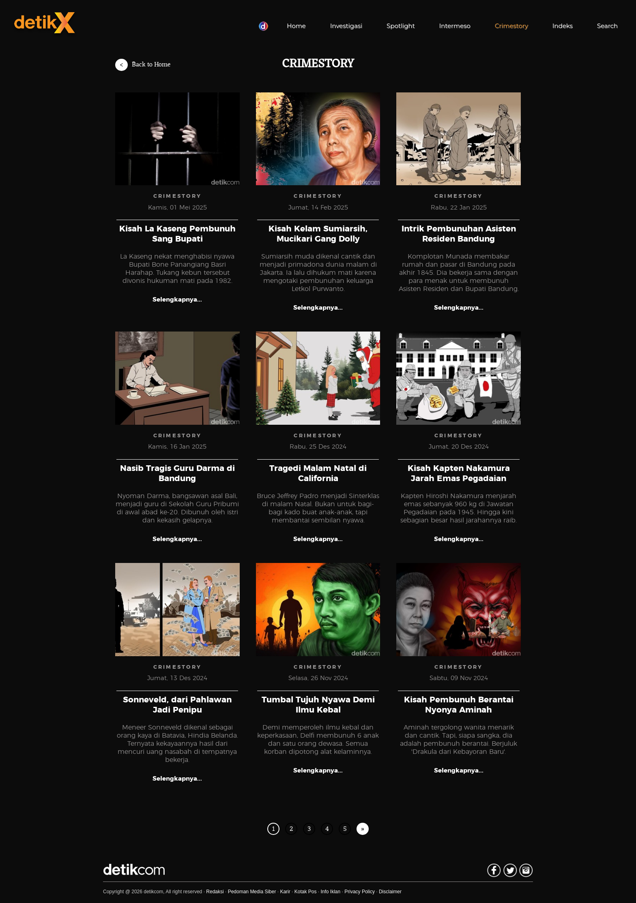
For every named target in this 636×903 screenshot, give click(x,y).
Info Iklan (331, 891)
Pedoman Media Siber (252, 891)
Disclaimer (390, 891)
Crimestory (511, 26)
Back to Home (142, 65)
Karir (285, 891)
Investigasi (346, 26)
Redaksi (214, 891)
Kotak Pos (305, 891)
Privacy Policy (359, 891)
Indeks (562, 26)
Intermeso (455, 26)
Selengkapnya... (177, 300)
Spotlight (401, 26)
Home (296, 26)
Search (607, 26)
